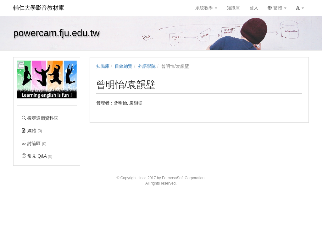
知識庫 (102, 66)
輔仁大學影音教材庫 (38, 8)
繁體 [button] (277, 7)
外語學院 (147, 66)
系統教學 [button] (206, 7)
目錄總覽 (123, 66)
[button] (300, 8)
